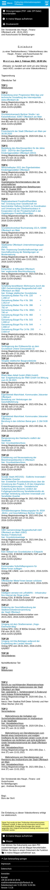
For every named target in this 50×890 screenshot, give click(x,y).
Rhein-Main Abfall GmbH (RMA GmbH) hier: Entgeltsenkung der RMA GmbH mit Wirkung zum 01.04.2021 (24, 377)
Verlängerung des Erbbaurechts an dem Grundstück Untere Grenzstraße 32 (20, 347)
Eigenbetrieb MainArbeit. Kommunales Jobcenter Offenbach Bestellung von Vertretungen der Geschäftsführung (24, 398)
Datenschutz (6, 868)
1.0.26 (10, 887)
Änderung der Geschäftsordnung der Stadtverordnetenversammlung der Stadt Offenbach (18, 609)
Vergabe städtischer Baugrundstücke (18, 361)
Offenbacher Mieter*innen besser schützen (21, 581)
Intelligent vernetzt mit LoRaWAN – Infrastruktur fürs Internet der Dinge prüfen (23, 594)
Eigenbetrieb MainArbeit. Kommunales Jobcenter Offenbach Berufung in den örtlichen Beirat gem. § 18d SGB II (24, 420)
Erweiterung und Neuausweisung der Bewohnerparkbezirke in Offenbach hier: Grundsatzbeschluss (18, 459)
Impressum (6, 863)
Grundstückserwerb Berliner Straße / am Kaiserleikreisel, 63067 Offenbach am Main (21, 115)
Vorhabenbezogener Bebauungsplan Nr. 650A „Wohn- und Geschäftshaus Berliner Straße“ (23, 512)
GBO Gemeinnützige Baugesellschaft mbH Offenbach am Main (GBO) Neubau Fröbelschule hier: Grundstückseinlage (21, 533)
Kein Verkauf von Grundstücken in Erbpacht (22, 552)
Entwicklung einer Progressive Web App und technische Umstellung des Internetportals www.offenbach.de (22, 97)
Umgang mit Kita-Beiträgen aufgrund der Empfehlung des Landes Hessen (20, 642)
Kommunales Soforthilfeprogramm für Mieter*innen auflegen (19, 567)
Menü (9, 3)
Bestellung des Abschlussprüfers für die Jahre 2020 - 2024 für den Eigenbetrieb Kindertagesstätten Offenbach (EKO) (23, 150)
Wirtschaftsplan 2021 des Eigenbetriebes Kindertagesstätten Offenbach (20, 168)
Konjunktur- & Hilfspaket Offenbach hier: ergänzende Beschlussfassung (18, 270)
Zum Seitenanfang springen (14, 859)
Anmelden (5, 873)
